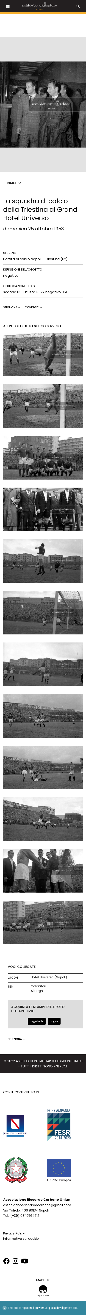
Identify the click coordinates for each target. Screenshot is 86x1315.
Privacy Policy (14, 1233)
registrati (37, 1021)
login (54, 1021)
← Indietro (12, 183)
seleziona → (12, 307)
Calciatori (38, 986)
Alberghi (37, 991)
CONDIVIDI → (34, 307)
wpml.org (44, 1307)
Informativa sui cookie (21, 1238)
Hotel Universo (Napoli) (49, 977)
